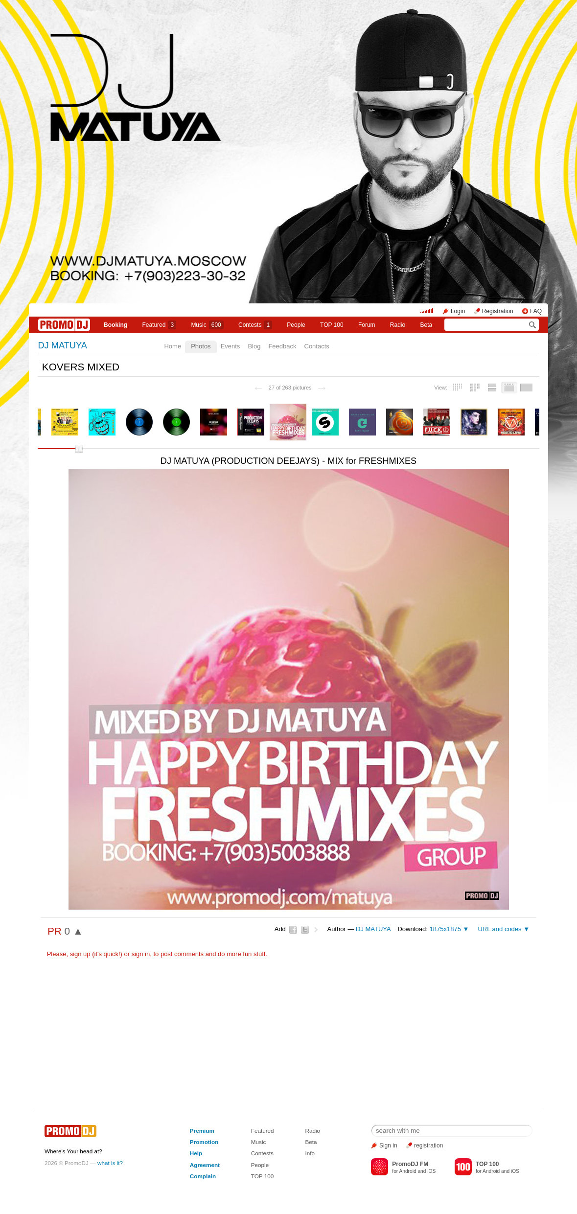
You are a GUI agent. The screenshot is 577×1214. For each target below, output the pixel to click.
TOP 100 (332, 324)
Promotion (204, 1142)
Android (407, 1171)
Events (230, 346)
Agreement (205, 1165)
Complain (203, 1176)
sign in (141, 954)
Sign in (388, 1145)
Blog (254, 346)
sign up (80, 954)
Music (207, 325)
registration (428, 1145)
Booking (115, 324)
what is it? (110, 1163)
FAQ (536, 311)
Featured (159, 325)
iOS (431, 1171)
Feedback (282, 346)
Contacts (316, 346)
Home (172, 346)
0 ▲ (74, 931)
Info (310, 1153)
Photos (200, 346)
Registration (497, 311)
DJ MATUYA (62, 345)
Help (196, 1153)
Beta (426, 324)
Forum (366, 324)
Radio (397, 324)
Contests (262, 1153)
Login (458, 311)
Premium (202, 1130)
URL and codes (499, 929)
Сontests (255, 325)
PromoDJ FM (410, 1164)
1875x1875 (445, 929)
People (296, 324)
